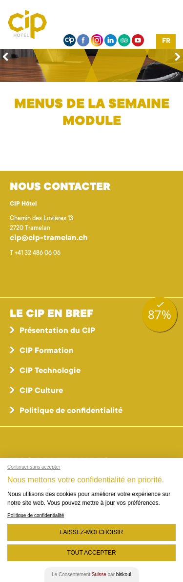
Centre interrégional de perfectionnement (39, 24)
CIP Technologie (50, 371)
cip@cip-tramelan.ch (49, 238)
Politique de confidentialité (71, 411)
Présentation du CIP (57, 331)
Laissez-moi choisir (91, 532)
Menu (166, 22)
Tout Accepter (91, 552)
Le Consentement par (91, 574)
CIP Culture (41, 391)
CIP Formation (47, 351)
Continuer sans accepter (33, 467)
